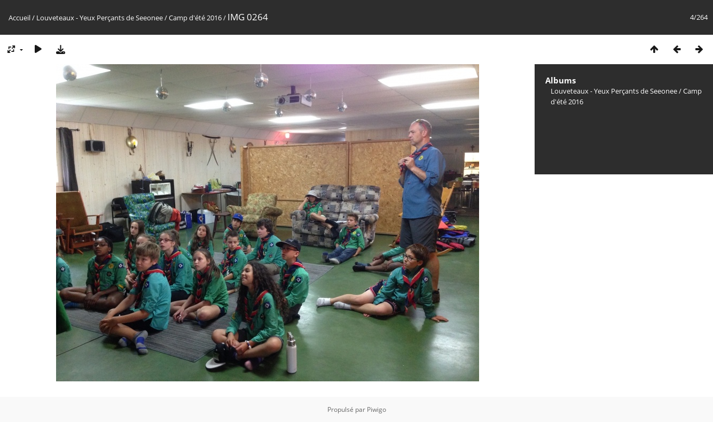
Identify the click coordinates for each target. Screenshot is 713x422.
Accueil (19, 17)
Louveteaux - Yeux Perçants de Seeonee (99, 17)
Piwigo (376, 409)
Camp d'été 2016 (195, 17)
